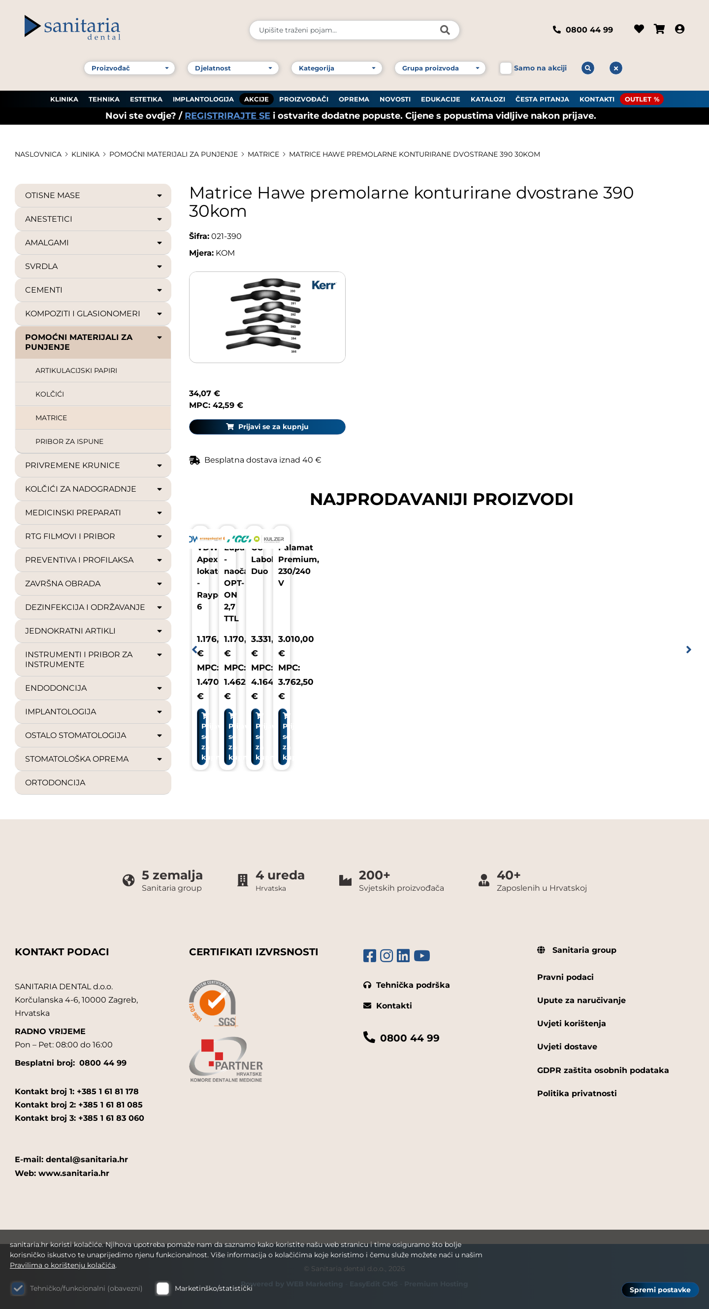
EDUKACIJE (440, 99)
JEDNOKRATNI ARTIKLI (94, 631)
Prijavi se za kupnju (616, 310)
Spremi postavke (660, 1289)
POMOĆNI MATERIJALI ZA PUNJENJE (173, 154)
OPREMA (354, 99)
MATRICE (263, 154)
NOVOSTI (395, 99)
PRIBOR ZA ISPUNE (69, 441)
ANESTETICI (94, 219)
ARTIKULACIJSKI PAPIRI (76, 370)
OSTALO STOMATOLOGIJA (94, 735)
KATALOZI (488, 99)
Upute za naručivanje (581, 1000)
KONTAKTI (597, 99)
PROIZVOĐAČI (303, 99)
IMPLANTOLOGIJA (203, 99)
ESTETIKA (146, 99)
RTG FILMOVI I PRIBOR (94, 536)
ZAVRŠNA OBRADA (94, 584)
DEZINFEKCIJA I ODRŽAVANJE (94, 607)
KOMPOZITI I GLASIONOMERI (94, 314)
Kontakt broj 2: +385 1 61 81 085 (79, 1104)
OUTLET (638, 99)
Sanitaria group (576, 950)
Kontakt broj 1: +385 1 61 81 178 (77, 1091)
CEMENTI (94, 290)
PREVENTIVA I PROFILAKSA (94, 560)
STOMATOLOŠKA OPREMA (94, 759)
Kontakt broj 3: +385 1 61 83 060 (79, 1118)
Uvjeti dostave (567, 1046)
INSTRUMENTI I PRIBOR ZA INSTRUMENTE (94, 659)
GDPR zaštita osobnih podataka (603, 1070)
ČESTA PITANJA (542, 99)
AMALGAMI (94, 243)
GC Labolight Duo (486, 557)
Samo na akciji (540, 68)
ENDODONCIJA (94, 688)
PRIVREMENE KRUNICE (94, 465)
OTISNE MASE (94, 196)
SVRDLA (94, 266)
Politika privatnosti (577, 1093)
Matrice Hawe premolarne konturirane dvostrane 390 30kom (414, 154)
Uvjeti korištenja (571, 1023)
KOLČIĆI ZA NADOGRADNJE (94, 489)
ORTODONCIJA (55, 782)
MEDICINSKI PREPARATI (94, 513)
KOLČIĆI (49, 394)
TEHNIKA (104, 99)
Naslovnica (38, 154)
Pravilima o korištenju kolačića (62, 1265)
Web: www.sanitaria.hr (62, 1173)
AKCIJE (256, 99)
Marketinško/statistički (214, 1288)
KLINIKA (64, 99)
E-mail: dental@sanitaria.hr (71, 1159)
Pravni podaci (565, 977)
